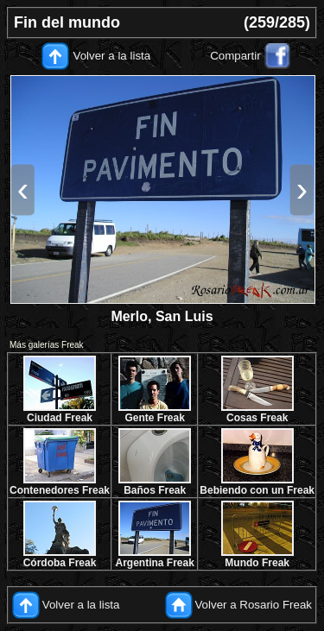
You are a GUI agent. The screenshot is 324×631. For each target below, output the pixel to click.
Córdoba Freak (60, 563)
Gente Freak (154, 418)
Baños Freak (155, 490)
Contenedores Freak (60, 490)
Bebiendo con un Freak (257, 490)
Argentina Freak (155, 563)
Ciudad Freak (59, 418)
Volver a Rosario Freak (253, 604)
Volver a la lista (112, 55)
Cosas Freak (257, 418)
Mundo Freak (257, 563)
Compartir (235, 55)
